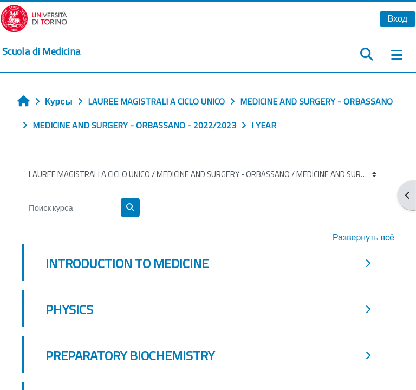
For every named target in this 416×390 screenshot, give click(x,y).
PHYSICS (69, 309)
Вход (397, 18)
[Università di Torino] (34, 17)
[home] (41, 51)
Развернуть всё (363, 237)
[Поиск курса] (71, 207)
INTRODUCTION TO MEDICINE (127, 263)
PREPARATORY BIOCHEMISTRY (130, 355)
